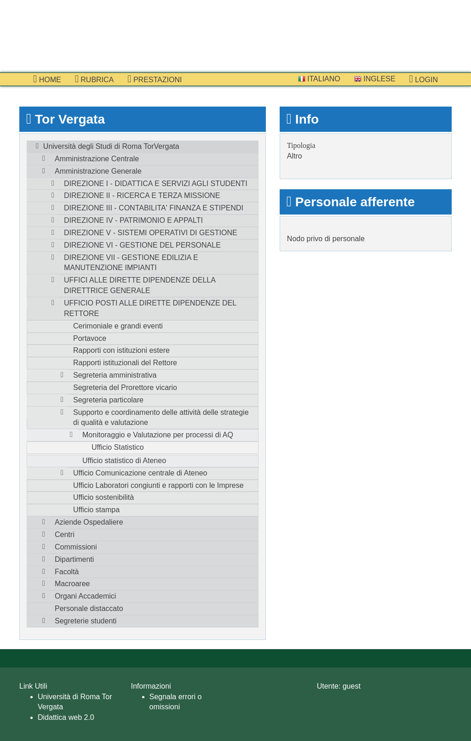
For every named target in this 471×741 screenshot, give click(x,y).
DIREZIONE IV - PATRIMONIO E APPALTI (133, 220)
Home (47, 79)
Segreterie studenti (85, 621)
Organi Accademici (85, 596)
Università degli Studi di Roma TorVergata (111, 146)
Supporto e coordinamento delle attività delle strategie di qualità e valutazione (161, 417)
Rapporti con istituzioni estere (121, 350)
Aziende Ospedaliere (89, 522)
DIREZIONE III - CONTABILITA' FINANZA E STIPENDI (153, 208)
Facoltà (67, 572)
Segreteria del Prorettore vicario (125, 387)
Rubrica (94, 79)
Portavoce (89, 338)
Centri (65, 534)
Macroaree (72, 584)
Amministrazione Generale (98, 171)
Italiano (319, 79)
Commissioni (76, 547)
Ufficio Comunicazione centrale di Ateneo (140, 473)
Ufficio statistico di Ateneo (124, 460)
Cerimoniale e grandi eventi (118, 326)
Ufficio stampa (96, 510)
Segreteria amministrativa (114, 375)
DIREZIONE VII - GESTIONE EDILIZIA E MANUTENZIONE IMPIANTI (131, 263)
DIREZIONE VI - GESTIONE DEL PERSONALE (142, 245)
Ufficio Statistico (118, 447)
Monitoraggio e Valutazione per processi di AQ (157, 435)
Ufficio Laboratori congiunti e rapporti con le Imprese (158, 485)
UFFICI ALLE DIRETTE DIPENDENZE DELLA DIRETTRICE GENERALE (140, 285)
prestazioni (154, 79)
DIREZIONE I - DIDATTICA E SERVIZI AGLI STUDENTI (155, 183)
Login (423, 79)
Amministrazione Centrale (97, 159)
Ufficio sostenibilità (103, 497)
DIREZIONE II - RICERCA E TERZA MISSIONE (142, 195)
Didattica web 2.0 (66, 717)
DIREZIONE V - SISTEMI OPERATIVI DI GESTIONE (150, 233)
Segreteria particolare (108, 400)
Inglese (375, 79)
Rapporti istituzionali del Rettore (125, 363)
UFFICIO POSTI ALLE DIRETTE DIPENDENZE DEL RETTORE (150, 308)
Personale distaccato (89, 608)
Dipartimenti (74, 559)
